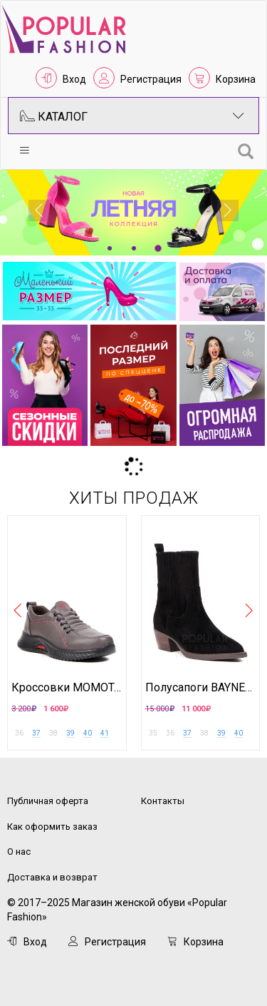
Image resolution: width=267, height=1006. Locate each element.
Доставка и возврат (52, 877)
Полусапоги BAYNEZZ (200, 687)
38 (53, 733)
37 (36, 733)
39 (70, 733)
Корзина (236, 79)
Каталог (132, 115)
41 (104, 733)
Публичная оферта (47, 801)
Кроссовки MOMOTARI (66, 687)
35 (153, 733)
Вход (74, 79)
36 (19, 733)
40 (87, 733)
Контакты (162, 801)
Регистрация (151, 79)
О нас (19, 851)
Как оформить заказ (52, 826)
